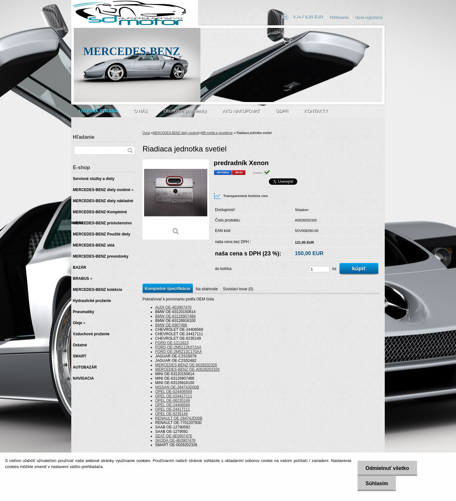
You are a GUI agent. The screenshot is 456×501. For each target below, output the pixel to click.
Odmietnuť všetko (387, 468)
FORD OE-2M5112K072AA (178, 347)
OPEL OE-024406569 (173, 391)
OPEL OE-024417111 (173, 396)
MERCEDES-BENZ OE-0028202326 (186, 365)
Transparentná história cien (241, 195)
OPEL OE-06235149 (172, 400)
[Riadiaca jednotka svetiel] (176, 199)
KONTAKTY (316, 110)
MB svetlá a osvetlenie (217, 133)
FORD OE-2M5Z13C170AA (178, 352)
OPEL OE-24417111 (172, 409)
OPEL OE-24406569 (172, 405)
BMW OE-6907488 (171, 325)
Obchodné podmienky (184, 110)
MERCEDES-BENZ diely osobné (176, 133)
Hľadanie (83, 137)
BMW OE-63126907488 (175, 316)
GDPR (282, 110)
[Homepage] (98, 111)
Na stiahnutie (207, 289)
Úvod (146, 133)
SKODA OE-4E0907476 (175, 440)
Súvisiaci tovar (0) (238, 289)
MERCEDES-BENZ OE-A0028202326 (187, 369)
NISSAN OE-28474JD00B (177, 387)
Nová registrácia (368, 17)
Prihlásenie (338, 17)
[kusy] (319, 269)
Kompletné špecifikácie (167, 288)
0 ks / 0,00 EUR (308, 16)
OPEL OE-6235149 (171, 414)
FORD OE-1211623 (171, 343)
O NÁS (141, 110)
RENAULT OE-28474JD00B (178, 418)
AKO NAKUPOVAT (241, 110)
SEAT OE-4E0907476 (173, 436)
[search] (130, 150)
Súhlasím (376, 483)
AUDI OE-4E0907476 (173, 307)
